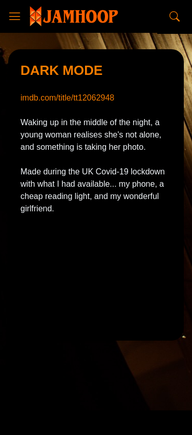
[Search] (174, 16)
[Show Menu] (15, 16)
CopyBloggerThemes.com (99, 403)
